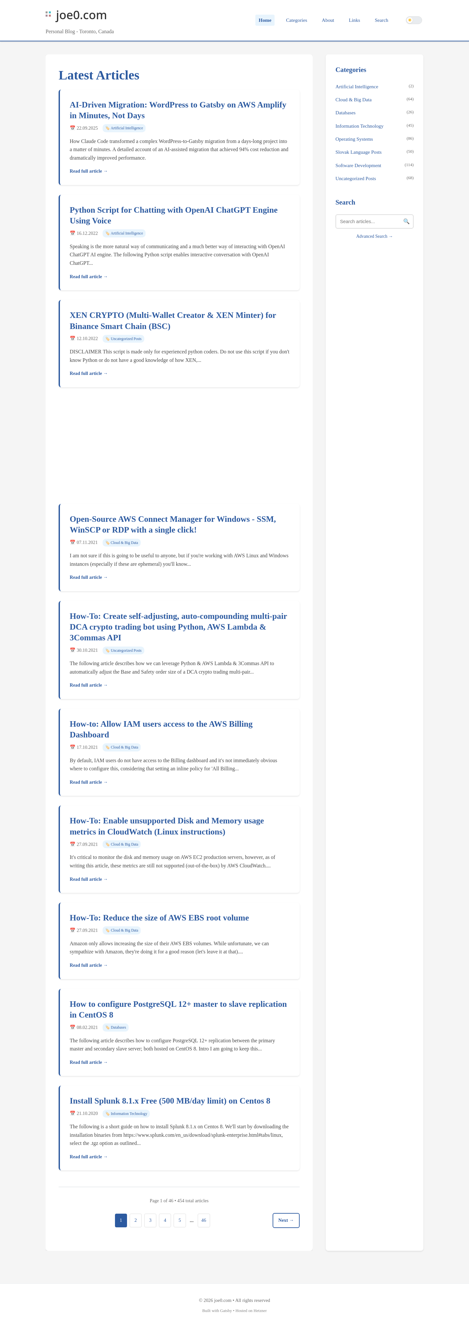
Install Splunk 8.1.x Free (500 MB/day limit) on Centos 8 (170, 1101)
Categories (296, 20)
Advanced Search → (374, 236)
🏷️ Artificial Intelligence (124, 128)
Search (381, 20)
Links (354, 20)
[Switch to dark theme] (414, 20)
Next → (285, 1220)
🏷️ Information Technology (126, 1114)
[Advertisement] (179, 447)
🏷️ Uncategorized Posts (123, 339)
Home (265, 20)
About (328, 20)
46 (205, 1220)
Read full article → (89, 171)
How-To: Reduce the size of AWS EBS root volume (159, 917)
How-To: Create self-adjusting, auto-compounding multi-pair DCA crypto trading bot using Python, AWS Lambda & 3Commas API (178, 627)
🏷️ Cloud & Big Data (121, 543)
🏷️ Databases (115, 1027)
